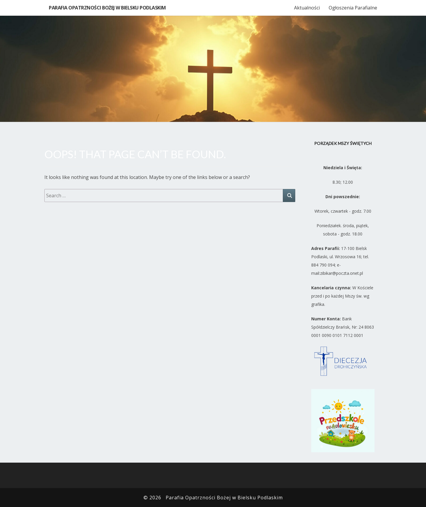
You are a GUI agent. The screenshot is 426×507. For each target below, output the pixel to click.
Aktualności (307, 7)
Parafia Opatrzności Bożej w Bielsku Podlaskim (107, 7)
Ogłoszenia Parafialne (353, 7)
